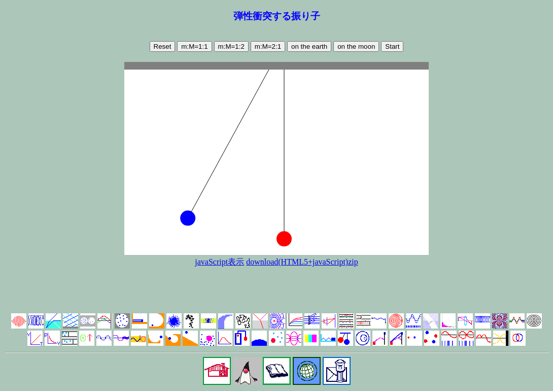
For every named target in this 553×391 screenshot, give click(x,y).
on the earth (309, 46)
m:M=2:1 (268, 46)
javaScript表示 (219, 261)
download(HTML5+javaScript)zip (302, 261)
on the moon (356, 46)
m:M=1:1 (194, 46)
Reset (162, 46)
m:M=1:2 (231, 46)
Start (392, 46)
